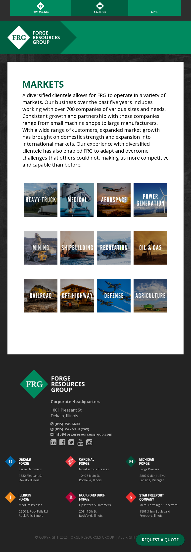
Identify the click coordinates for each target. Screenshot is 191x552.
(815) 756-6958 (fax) (69, 429)
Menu (154, 12)
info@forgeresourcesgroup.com (81, 434)
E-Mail (100, 12)
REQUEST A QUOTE (160, 540)
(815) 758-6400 (65, 423)
